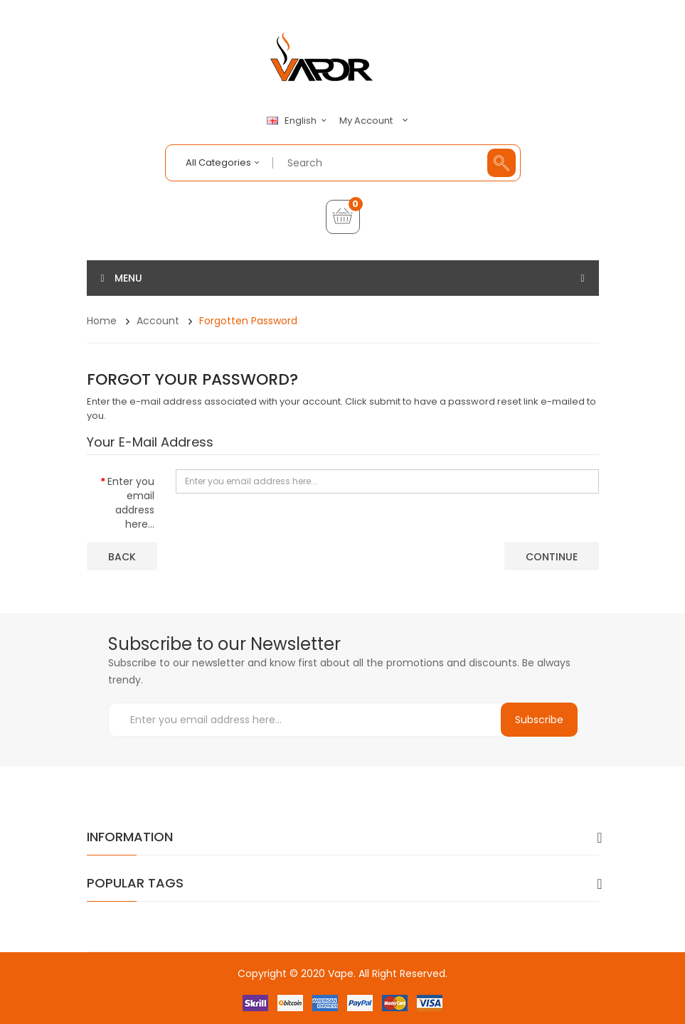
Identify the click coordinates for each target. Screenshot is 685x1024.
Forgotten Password (248, 321)
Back (122, 557)
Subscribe (539, 720)
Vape (341, 973)
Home (102, 321)
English (299, 120)
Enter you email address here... (130, 502)
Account (158, 321)
